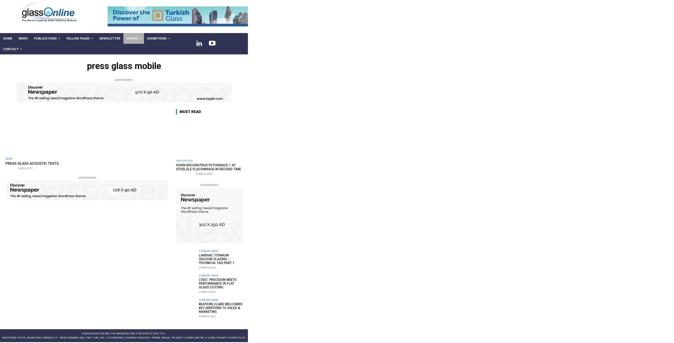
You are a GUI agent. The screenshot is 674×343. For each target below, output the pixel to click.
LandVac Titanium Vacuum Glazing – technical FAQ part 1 (219, 259)
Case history (184, 160)
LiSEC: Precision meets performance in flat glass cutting (217, 283)
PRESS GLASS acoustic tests (34, 163)
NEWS (9, 158)
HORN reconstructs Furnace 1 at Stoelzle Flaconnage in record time (208, 167)
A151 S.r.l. (160, 333)
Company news (208, 251)
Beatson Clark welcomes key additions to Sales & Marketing (219, 307)
